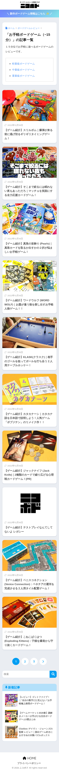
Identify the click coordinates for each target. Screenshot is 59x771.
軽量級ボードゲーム (23, 63)
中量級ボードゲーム (23, 69)
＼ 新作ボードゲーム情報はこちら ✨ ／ (29, 13)
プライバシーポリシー (29, 763)
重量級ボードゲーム (23, 75)
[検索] (53, 674)
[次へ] (43, 661)
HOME (29, 758)
